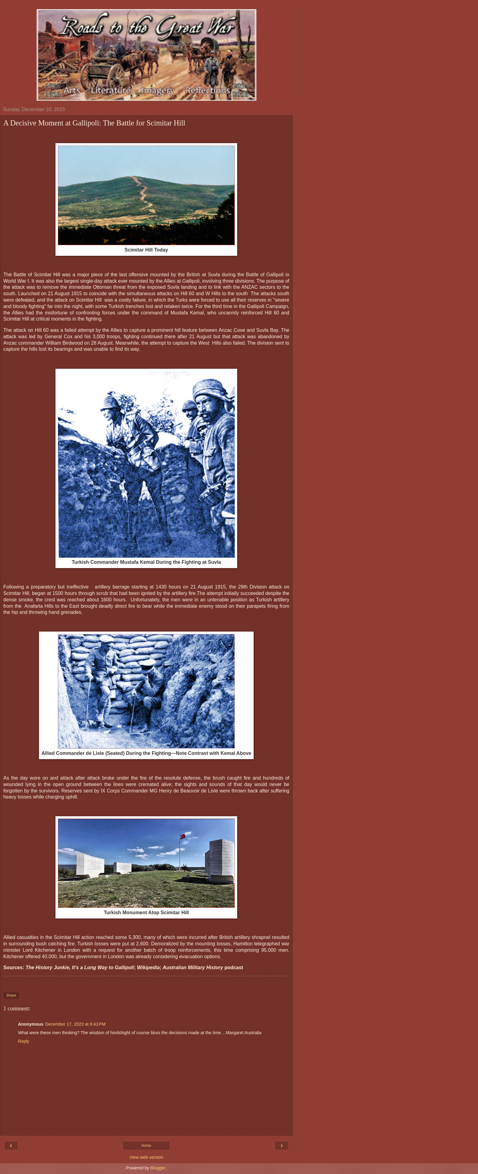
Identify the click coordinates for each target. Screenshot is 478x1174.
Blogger (158, 1167)
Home (146, 1145)
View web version (146, 1157)
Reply (23, 1041)
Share (11, 995)
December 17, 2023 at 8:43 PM (75, 1024)
